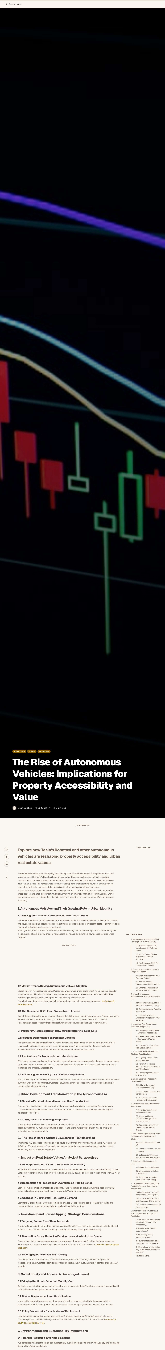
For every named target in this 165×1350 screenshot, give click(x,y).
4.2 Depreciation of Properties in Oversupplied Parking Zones (148, 1039)
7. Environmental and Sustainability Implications (145, 1105)
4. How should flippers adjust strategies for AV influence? (148, 1242)
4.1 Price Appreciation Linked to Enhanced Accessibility (147, 1031)
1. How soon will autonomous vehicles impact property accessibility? (148, 1222)
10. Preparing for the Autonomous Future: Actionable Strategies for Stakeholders (145, 1186)
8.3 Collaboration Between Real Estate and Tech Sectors (148, 1156)
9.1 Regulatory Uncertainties (147, 1167)
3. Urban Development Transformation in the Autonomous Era (145, 996)
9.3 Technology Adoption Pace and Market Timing (146, 1178)
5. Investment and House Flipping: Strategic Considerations (145, 1052)
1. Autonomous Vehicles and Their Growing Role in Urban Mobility (145, 940)
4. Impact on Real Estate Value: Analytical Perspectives (144, 1025)
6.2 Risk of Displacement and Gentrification (148, 1092)
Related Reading (142, 1256)
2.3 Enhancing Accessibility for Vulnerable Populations (147, 989)
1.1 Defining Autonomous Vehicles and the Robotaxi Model (147, 948)
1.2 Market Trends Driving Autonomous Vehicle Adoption (146, 957)
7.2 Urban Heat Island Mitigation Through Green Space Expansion (146, 1118)
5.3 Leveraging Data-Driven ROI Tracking (147, 1074)
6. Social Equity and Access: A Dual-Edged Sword (143, 1080)
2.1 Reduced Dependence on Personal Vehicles (148, 976)
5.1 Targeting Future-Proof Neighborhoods (147, 1059)
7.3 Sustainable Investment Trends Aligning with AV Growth (147, 1127)
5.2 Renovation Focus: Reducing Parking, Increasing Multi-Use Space (148, 1066)
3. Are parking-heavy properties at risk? (144, 1235)
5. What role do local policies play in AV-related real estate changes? (148, 1249)
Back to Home (13, 4)
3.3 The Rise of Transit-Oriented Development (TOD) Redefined (148, 1018)
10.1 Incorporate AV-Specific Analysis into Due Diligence (147, 1193)
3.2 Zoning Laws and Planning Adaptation (148, 1010)
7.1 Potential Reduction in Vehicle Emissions (146, 1111)
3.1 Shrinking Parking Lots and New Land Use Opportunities (148, 1004)
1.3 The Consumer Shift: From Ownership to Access (148, 964)
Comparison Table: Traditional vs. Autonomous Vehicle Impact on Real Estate (145, 1213)
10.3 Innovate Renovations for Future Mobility (148, 1205)
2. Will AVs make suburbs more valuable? (146, 1229)
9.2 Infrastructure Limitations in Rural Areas (147, 1172)
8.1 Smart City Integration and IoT (148, 1143)
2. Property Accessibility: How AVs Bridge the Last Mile (145, 970)
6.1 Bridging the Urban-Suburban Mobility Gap (145, 1086)
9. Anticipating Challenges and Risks (143, 1162)
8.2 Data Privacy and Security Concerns (148, 1150)
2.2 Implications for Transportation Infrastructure (148, 982)
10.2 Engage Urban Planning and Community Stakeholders (148, 1199)
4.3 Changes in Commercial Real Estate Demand (147, 1046)
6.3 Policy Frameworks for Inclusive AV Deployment (147, 1098)
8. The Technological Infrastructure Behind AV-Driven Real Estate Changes (145, 1136)
